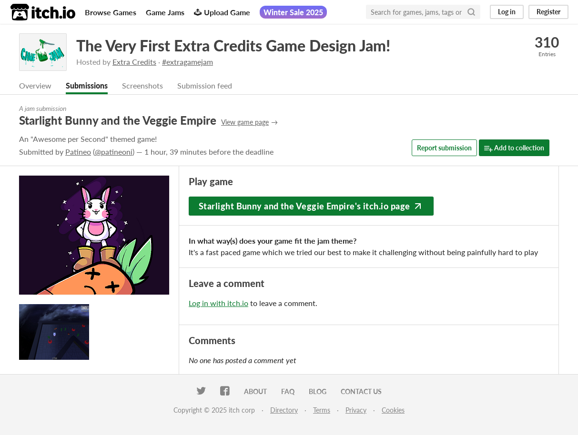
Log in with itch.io (218, 302)
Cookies (393, 410)
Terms (321, 410)
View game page (245, 122)
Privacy (355, 410)
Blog (317, 391)
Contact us (361, 391)
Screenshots (142, 85)
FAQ (287, 391)
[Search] (471, 12)
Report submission (444, 148)
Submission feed (204, 85)
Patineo (78, 151)
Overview (35, 85)
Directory (284, 410)
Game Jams (165, 12)
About (255, 391)
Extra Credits (134, 61)
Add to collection (514, 148)
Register (548, 12)
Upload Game (222, 12)
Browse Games (110, 12)
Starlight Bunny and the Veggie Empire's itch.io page (311, 206)
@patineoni (113, 151)
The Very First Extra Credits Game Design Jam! (233, 45)
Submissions (87, 85)
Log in (507, 12)
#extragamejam (187, 61)
